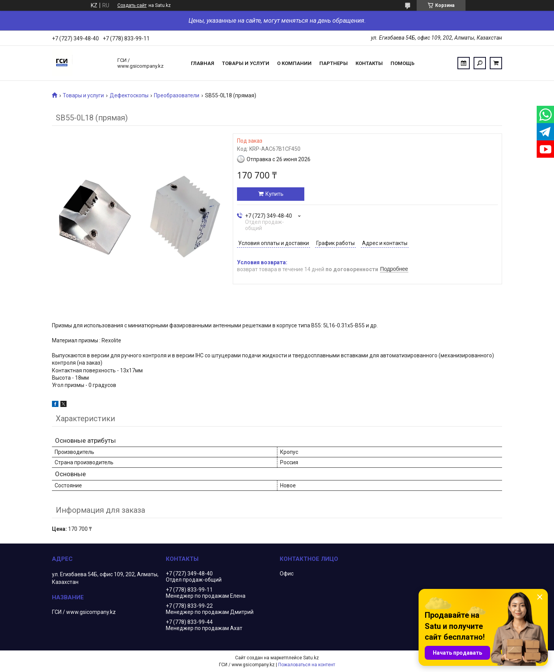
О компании (294, 63)
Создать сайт (132, 5)
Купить (274, 194)
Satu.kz (311, 657)
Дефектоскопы (129, 95)
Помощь (402, 63)
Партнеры (333, 63)
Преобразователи (176, 95)
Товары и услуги (245, 63)
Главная (202, 63)
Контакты (369, 63)
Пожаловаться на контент (306, 664)
